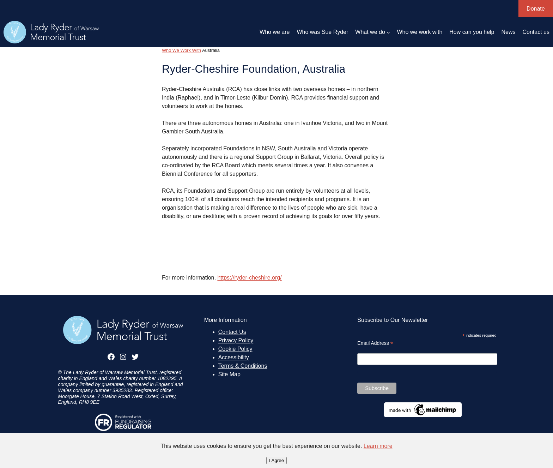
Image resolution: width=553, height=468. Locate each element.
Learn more (378, 446)
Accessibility (233, 357)
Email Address (375, 343)
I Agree (276, 460)
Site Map (229, 374)
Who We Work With (181, 50)
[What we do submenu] (388, 32)
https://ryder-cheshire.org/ (249, 278)
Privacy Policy (236, 340)
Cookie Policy (235, 349)
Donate (536, 9)
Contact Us (232, 332)
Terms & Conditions (242, 366)
